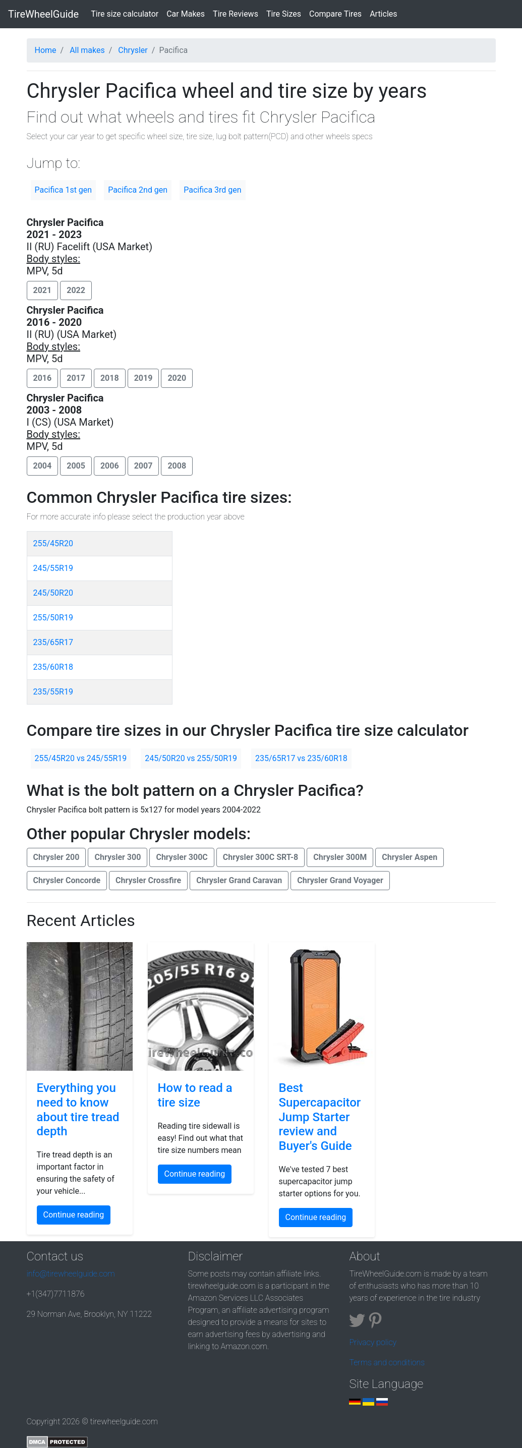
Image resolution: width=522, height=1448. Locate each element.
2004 (42, 466)
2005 (76, 466)
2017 (76, 378)
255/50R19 (53, 617)
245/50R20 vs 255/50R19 (191, 758)
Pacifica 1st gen (63, 190)
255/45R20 (53, 543)
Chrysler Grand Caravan (239, 880)
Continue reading (73, 1215)
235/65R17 (53, 642)
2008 (176, 466)
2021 (42, 290)
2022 (76, 290)
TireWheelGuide (43, 14)
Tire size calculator (126, 13)
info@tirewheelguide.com (71, 1274)
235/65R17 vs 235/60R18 (301, 758)
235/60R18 (53, 667)
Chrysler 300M (340, 857)
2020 (176, 378)
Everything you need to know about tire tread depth (78, 1109)
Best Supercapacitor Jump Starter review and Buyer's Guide (320, 1117)
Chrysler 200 (56, 857)
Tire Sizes (283, 14)
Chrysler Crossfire (148, 880)
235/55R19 (53, 692)
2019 (143, 378)
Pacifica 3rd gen (212, 190)
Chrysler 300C (181, 857)
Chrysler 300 (117, 857)
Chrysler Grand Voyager (340, 880)
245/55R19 (53, 568)
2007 (143, 466)
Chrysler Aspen (409, 857)
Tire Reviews (235, 14)
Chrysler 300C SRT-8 (260, 857)
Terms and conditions (387, 1362)
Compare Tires (335, 14)
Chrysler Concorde (67, 880)
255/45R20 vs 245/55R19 (81, 758)
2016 (42, 378)
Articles (383, 14)
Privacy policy (372, 1342)
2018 (109, 378)
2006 (109, 466)
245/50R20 (53, 593)
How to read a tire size (195, 1095)
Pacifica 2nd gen (137, 190)
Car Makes (185, 14)
